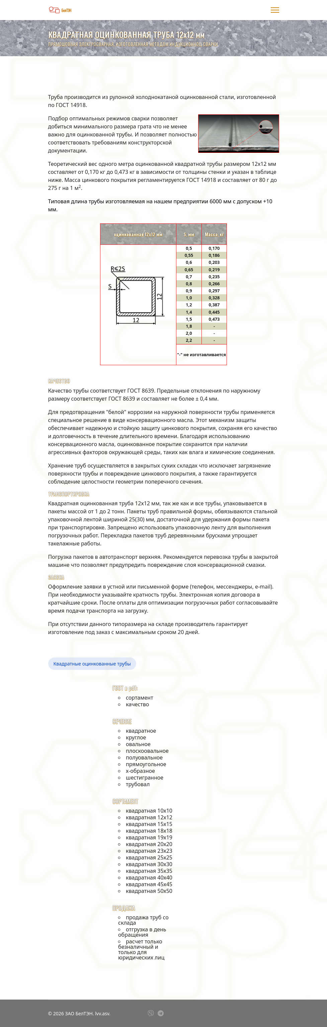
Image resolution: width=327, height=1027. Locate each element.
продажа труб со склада (143, 920)
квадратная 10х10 (149, 810)
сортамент (139, 697)
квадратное (141, 730)
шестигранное (144, 777)
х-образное (140, 770)
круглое (136, 737)
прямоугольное (146, 764)
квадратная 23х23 (149, 850)
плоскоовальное (147, 750)
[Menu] (275, 10)
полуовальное (144, 757)
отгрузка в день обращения (142, 932)
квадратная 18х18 (149, 830)
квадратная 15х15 (149, 824)
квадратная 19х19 (149, 837)
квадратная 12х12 (149, 817)
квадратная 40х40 (149, 877)
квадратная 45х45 (149, 884)
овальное (138, 744)
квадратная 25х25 (149, 857)
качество (137, 704)
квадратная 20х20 (149, 844)
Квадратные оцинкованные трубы (92, 663)
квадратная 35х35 (149, 870)
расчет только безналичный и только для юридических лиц (141, 949)
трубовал (138, 784)
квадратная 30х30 (149, 864)
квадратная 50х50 (149, 891)
